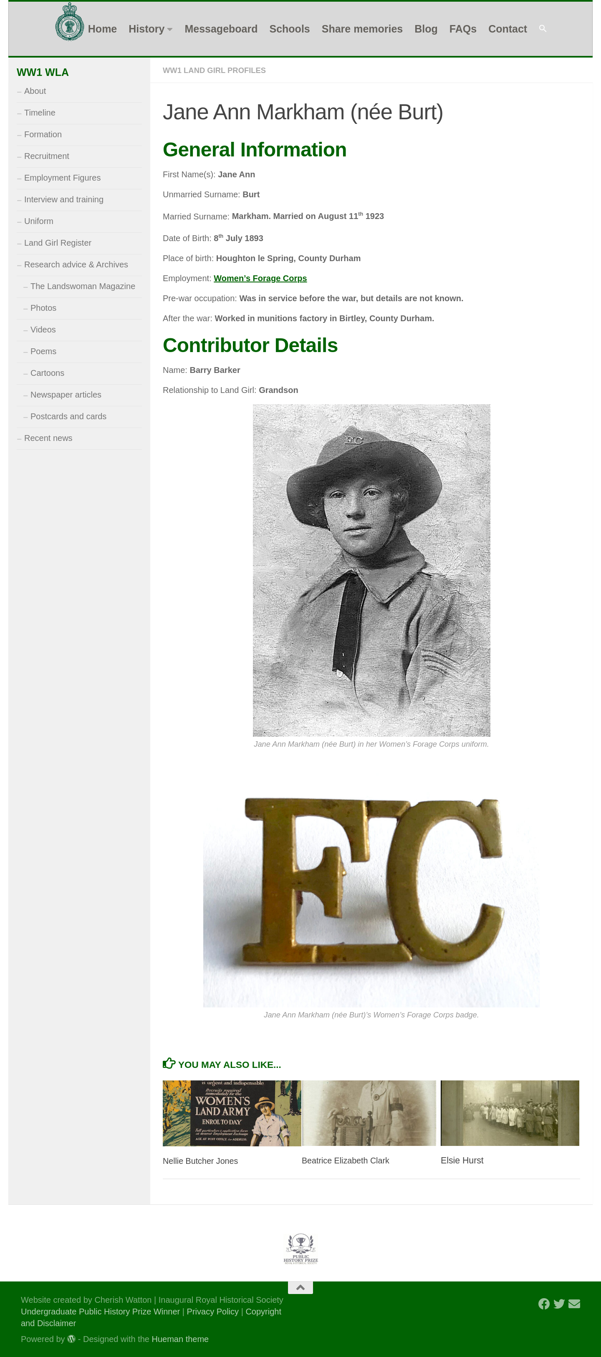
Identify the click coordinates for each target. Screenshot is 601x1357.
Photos (43, 307)
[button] (543, 29)
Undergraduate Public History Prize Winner (101, 1311)
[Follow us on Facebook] (544, 1303)
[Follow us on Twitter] (559, 1303)
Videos (43, 329)
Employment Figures (62, 177)
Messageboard (221, 29)
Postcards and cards (68, 416)
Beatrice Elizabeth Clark (349, 1160)
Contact (507, 29)
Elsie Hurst (462, 1160)
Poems (43, 351)
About (35, 91)
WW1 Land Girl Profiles (219, 70)
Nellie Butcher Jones (203, 1161)
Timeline (40, 112)
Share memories (362, 29)
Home (102, 29)
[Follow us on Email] (574, 1303)
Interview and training (64, 199)
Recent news (48, 438)
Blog (426, 29)
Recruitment (46, 156)
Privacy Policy (213, 1311)
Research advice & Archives (76, 264)
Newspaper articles (65, 394)
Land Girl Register (57, 242)
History (146, 29)
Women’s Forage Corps (260, 277)
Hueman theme (180, 1338)
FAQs (463, 29)
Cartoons (47, 373)
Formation (43, 134)
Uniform (38, 221)
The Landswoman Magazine (82, 286)
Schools (289, 29)
